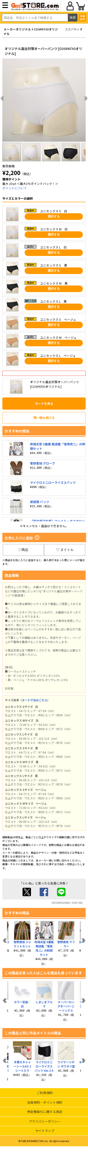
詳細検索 (82, 17)
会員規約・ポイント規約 (44, 1102)
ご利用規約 (45, 1092)
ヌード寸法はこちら (34, 700)
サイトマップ (44, 1130)
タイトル (64, 550)
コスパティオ (74, 29)
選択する (54, 216)
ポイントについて (14, 188)
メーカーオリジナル (17, 29)
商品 (23, 550)
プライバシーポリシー (45, 1121)
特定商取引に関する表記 (44, 1111)
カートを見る (44, 403)
